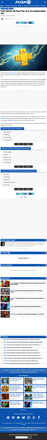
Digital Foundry (30, 427)
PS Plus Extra (5, 134)
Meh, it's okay (5, 179)
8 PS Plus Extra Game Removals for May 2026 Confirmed (18, 347)
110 (7, 316)
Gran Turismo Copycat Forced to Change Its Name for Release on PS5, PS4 (22, 339)
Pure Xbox (15, 427)
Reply (27, 248)
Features (11, 8)
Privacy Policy (35, 370)
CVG (31, 430)
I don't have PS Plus (7, 140)
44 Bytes (29, 423)
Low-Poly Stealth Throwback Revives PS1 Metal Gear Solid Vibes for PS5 (21, 363)
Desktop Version (33, 372)
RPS (35, 430)
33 (8, 309)
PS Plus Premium (6, 137)
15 (8, 293)
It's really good (6, 177)
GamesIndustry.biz (25, 430)
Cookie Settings (24, 372)
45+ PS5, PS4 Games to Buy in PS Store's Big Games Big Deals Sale (21, 360)
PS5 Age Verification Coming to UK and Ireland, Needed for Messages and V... (22, 355)
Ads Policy (13, 372)
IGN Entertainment (19, 423)
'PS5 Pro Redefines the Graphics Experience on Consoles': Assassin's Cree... (22, 352)
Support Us (23, 370)
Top (3, 370)
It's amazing (5, 174)
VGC (19, 430)
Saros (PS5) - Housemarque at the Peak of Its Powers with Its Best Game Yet (23, 358)
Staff (11, 370)
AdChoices (33, 423)
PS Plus (2, 8)
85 (26, 197)
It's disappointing (6, 159)
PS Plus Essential (6, 132)
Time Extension (22, 427)
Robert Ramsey (8, 18)
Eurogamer (14, 430)
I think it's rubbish (6, 162)
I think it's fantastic (7, 152)
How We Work (16, 370)
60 (7, 301)
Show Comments (23, 258)
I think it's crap (6, 185)
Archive (18, 372)
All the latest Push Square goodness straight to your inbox (23, 434)
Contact (28, 370)
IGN (44, 427)
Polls (7, 8)
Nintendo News (38, 427)
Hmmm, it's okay (6, 157)
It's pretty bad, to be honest (8, 182)
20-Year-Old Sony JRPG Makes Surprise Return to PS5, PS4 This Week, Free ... (23, 344)
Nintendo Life (9, 427)
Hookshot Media (8, 423)
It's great (4, 154)
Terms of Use (42, 370)
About (7, 370)
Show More (23, 410)
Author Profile (21, 248)
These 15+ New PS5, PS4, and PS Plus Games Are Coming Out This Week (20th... (23, 342)
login (25, 270)
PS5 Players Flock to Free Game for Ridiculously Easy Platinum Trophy (21, 350)
